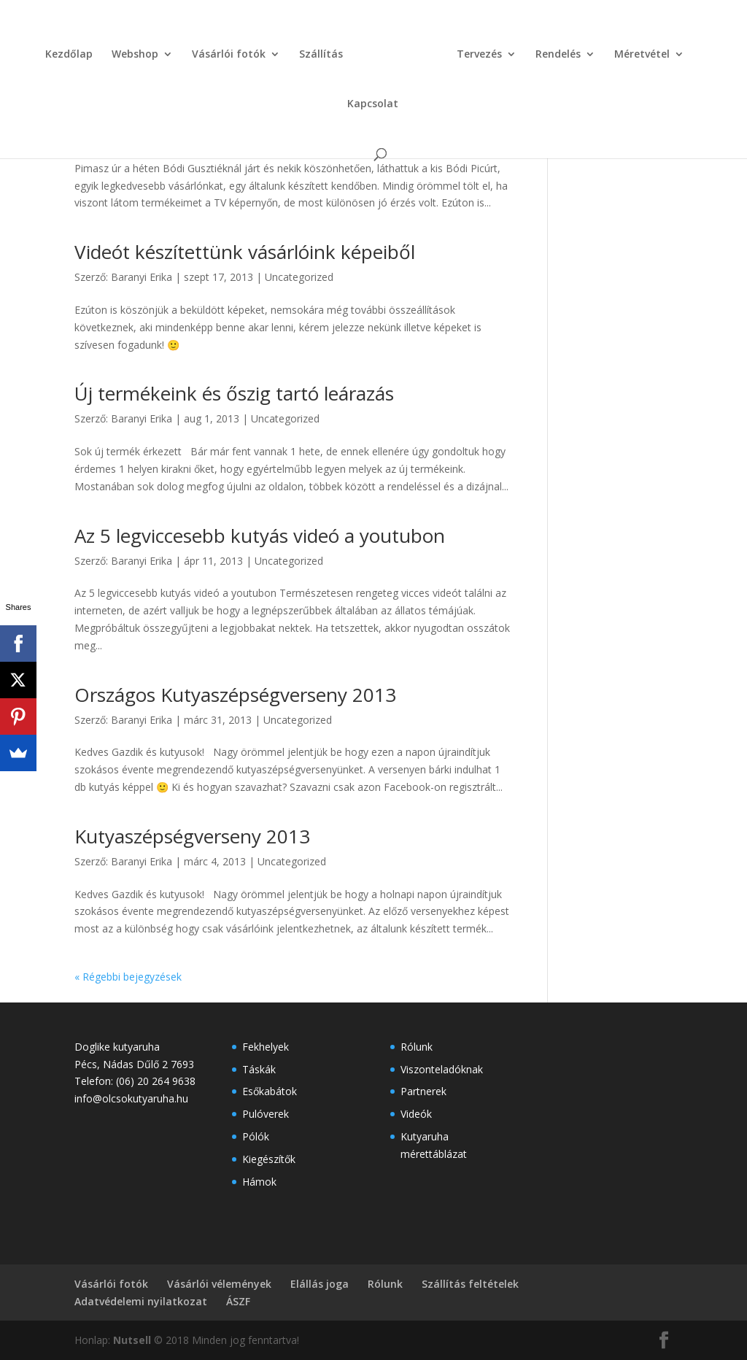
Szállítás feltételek (470, 1284)
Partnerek (423, 1091)
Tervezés (447, 49)
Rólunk (416, 1047)
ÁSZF (238, 1301)
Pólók (255, 1136)
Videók (416, 1114)
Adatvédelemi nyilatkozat (140, 1301)
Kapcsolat (696, 49)
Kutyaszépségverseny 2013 (192, 836)
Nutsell (132, 1340)
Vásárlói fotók (207, 49)
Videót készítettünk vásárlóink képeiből (244, 252)
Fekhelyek (265, 1047)
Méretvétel (610, 49)
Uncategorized (299, 135)
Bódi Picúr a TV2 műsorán (187, 110)
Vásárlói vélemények (219, 1284)
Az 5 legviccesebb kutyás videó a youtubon (259, 535)
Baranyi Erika (141, 135)
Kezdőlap (47, 49)
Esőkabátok (269, 1091)
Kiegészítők (268, 1159)
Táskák (259, 1069)
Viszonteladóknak (441, 1069)
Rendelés (526, 49)
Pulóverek (265, 1114)
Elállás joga (319, 1284)
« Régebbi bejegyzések (128, 977)
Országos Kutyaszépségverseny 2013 (235, 694)
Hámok (259, 1182)
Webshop (113, 49)
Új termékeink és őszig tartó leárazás (234, 393)
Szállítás (299, 49)
